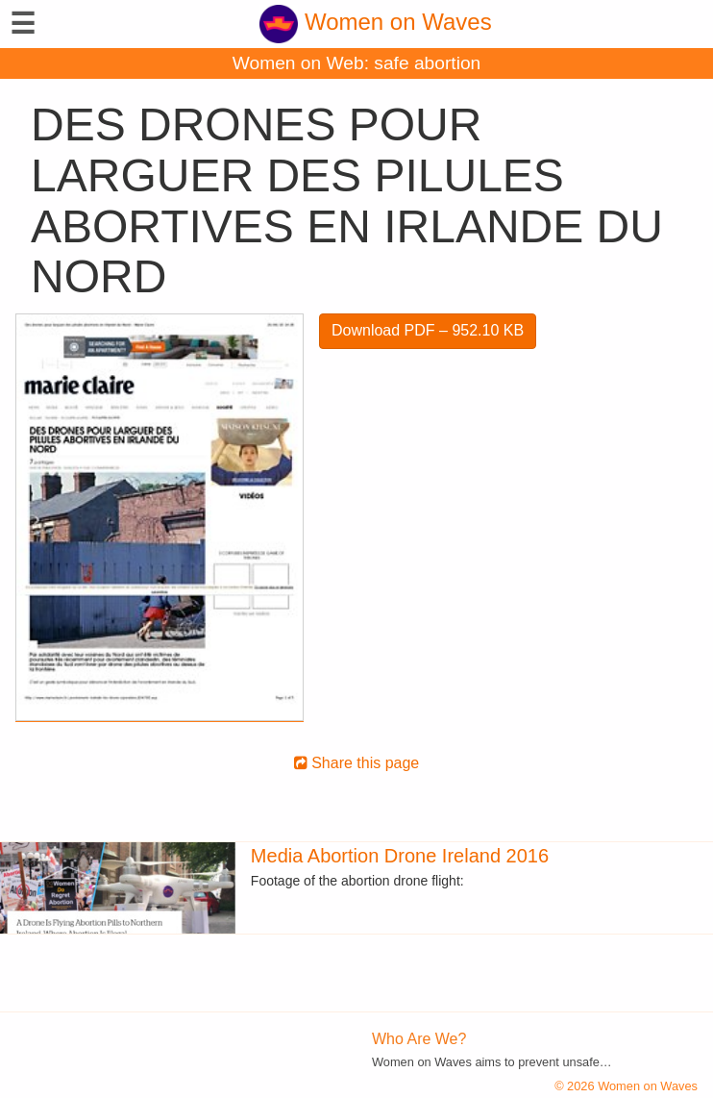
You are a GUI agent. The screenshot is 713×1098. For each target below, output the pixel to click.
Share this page (357, 763)
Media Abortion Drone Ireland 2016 (400, 855)
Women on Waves (375, 22)
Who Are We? (419, 1039)
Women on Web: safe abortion (356, 63)
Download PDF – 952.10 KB (428, 330)
